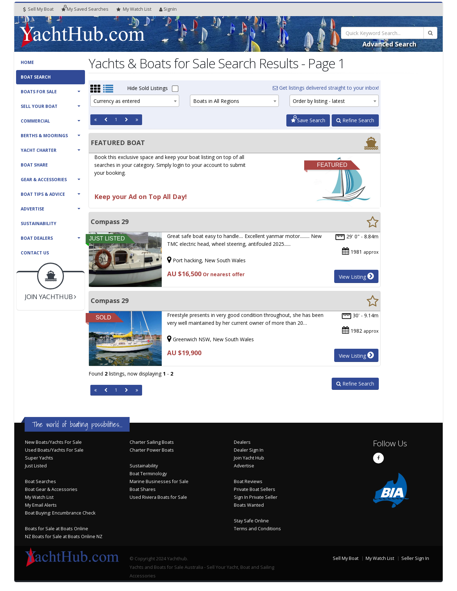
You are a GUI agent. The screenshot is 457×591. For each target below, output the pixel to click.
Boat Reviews (248, 481)
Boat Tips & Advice (43, 194)
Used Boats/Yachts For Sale (54, 450)
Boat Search (36, 77)
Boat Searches (40, 481)
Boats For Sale (39, 92)
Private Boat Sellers (254, 489)
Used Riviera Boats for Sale (158, 497)
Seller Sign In (415, 558)
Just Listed (36, 466)
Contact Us (35, 253)
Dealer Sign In (248, 450)
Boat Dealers (37, 238)
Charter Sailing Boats (152, 442)
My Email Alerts (41, 505)
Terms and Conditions (257, 529)
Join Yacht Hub (249, 458)
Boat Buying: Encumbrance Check (60, 513)
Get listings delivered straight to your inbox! (326, 87)
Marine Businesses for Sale (159, 481)
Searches (85, 9)
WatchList (133, 9)
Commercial (35, 121)
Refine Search (355, 120)
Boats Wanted (249, 505)
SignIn (168, 9)
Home (27, 62)
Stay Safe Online (251, 521)
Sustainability (38, 223)
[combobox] (134, 101)
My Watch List (39, 497)
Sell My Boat (38, 9)
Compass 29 (110, 221)
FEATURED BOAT (118, 142)
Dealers (242, 442)
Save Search (308, 120)
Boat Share (34, 165)
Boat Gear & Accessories (51, 489)
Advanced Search (389, 44)
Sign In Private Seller (255, 497)
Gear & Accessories (44, 180)
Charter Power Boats (152, 450)
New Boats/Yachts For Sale (53, 442)
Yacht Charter (38, 150)
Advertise (32, 209)
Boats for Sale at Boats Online (56, 529)
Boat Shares (143, 489)
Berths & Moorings (44, 136)
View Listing (356, 276)
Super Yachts (39, 458)
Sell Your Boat (39, 106)
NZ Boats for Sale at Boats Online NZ (63, 536)
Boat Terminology (148, 474)
